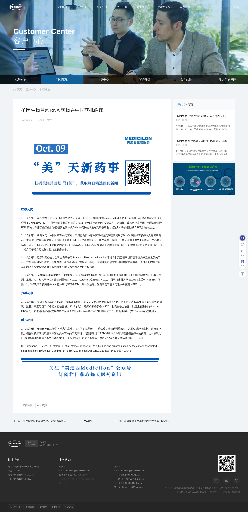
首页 (19, 89)
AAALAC (69, 507)
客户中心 (31, 89)
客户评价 (144, 79)
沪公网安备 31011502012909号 (191, 492)
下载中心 (103, 79)
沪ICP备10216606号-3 (230, 488)
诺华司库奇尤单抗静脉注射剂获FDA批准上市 (148, 421)
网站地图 (214, 492)
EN (236, 7)
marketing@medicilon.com (78, 470)
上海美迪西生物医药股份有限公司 (189, 488)
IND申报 (56, 507)
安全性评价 (15, 507)
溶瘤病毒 (30, 507)
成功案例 (20, 79)
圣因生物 (27, 405)
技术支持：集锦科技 (231, 492)
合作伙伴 (186, 79)
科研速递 (62, 79)
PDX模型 (43, 507)
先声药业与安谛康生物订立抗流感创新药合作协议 (45, 421)
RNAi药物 (42, 405)
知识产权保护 (227, 79)
